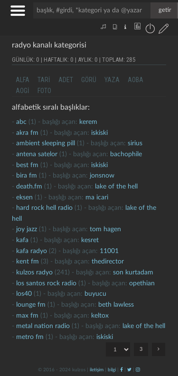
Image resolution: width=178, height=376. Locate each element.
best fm (27, 165)
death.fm (29, 186)
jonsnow (102, 175)
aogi (22, 90)
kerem (88, 122)
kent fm (27, 261)
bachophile (126, 154)
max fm (27, 315)
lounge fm (31, 304)
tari (43, 80)
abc (21, 122)
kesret (90, 240)
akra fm (27, 133)
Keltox (100, 315)
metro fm (30, 337)
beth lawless (116, 304)
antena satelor (36, 154)
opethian (142, 283)
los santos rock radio (46, 283)
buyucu (95, 294)
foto (44, 90)
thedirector (108, 261)
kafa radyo (31, 251)
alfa (22, 80)
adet (65, 80)
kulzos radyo (34, 272)
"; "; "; (118, 349)
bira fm (26, 175)
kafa (22, 240)
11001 (109, 251)
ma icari (96, 197)
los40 (24, 294)
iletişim (96, 369)
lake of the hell (116, 186)
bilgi (112, 369)
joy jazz (26, 229)
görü (88, 80)
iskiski (99, 133)
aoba (135, 80)
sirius (135, 143)
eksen (24, 197)
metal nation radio (43, 326)
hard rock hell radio (44, 208)
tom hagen (105, 229)
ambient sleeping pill (45, 143)
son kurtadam (133, 272)
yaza (112, 80)
